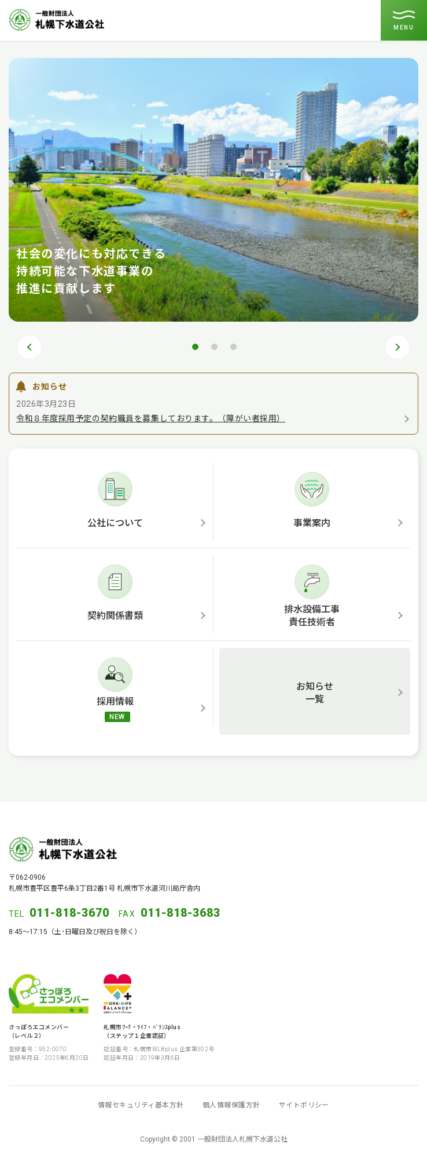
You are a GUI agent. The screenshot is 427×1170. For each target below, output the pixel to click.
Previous (29, 347)
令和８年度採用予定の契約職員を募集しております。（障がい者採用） (150, 418)
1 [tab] (195, 346)
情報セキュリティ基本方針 (141, 1105)
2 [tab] (214, 346)
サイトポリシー (304, 1105)
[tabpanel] (213, 190)
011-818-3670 (69, 913)
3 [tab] (233, 346)
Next (397, 347)
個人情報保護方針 (231, 1105)
